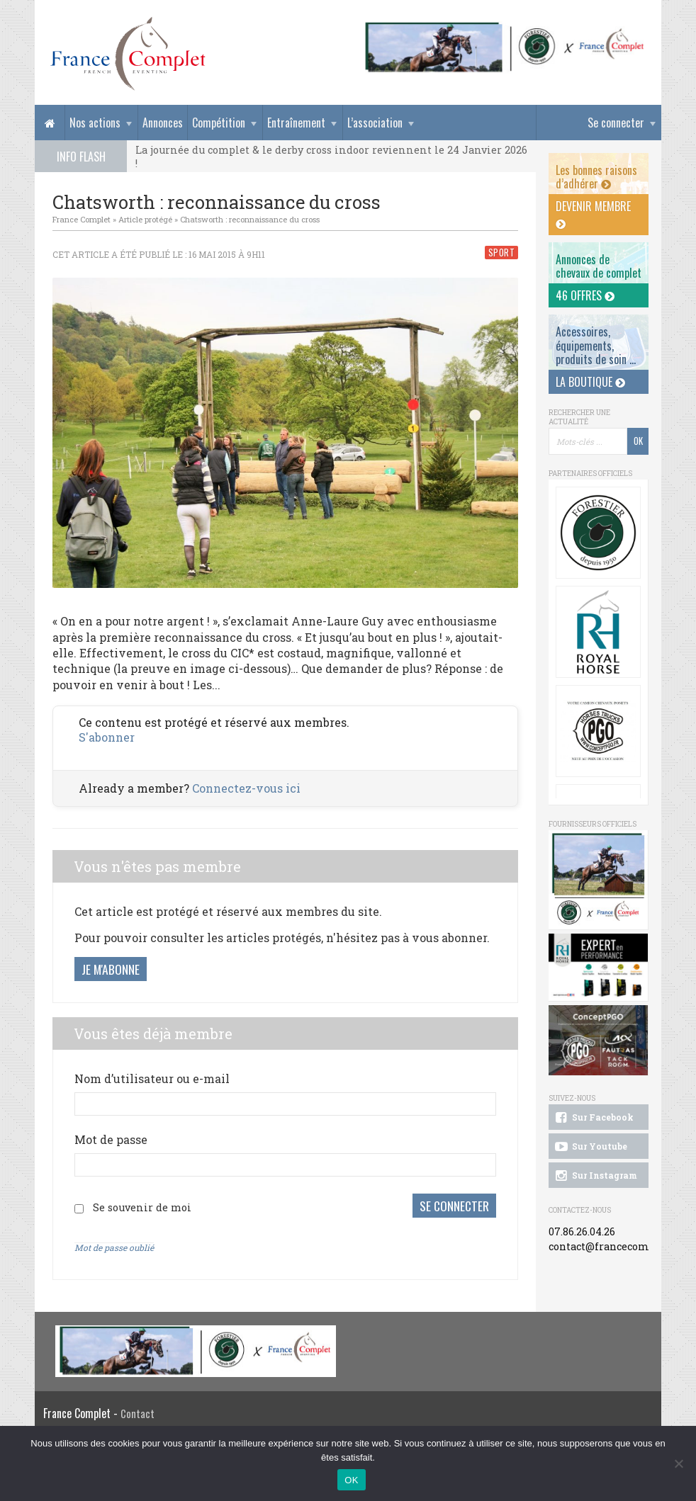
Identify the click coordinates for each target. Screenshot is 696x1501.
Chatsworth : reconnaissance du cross (250, 219)
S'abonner (107, 737)
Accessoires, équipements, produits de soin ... (596, 345)
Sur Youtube (590, 1146)
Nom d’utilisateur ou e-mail (152, 1078)
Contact (137, 1412)
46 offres (585, 295)
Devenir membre (593, 214)
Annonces (162, 122)
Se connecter (616, 122)
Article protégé (145, 219)
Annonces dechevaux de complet (598, 266)
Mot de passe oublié (114, 1246)
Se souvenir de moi (142, 1206)
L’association (375, 122)
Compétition (218, 122)
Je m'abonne (111, 969)
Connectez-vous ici (246, 788)
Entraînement (296, 122)
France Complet (81, 219)
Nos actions (94, 122)
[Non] (678, 1463)
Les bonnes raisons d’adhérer (596, 177)
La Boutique (590, 381)
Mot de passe (110, 1139)
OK (351, 1480)
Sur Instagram (595, 1175)
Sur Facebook (593, 1117)
